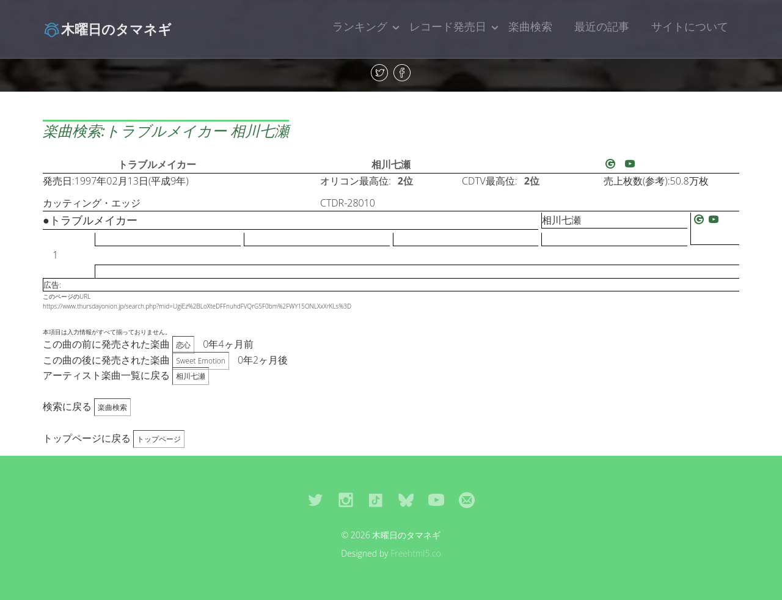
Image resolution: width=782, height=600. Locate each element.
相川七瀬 (391, 164)
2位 (405, 181)
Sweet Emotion (200, 361)
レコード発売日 (447, 26)
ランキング (359, 26)
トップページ (159, 439)
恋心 (183, 345)
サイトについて (689, 26)
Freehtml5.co (415, 553)
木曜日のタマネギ (107, 29)
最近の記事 (601, 26)
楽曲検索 (530, 26)
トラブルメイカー (157, 164)
